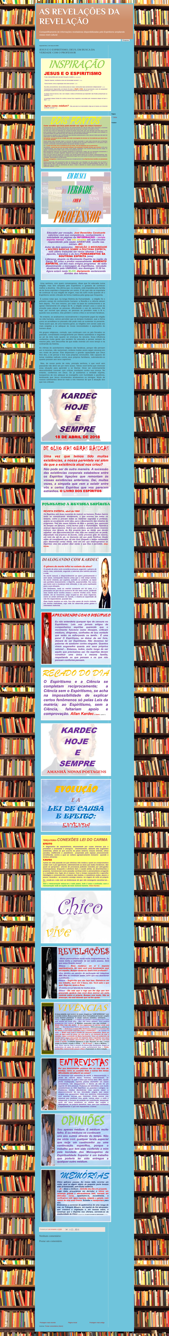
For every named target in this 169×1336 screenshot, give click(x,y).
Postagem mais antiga (96, 1322)
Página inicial (72, 1322)
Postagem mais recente (48, 1322)
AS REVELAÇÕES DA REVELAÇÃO (79, 16)
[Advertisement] (72, 1305)
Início (115, 117)
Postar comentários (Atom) (54, 1326)
